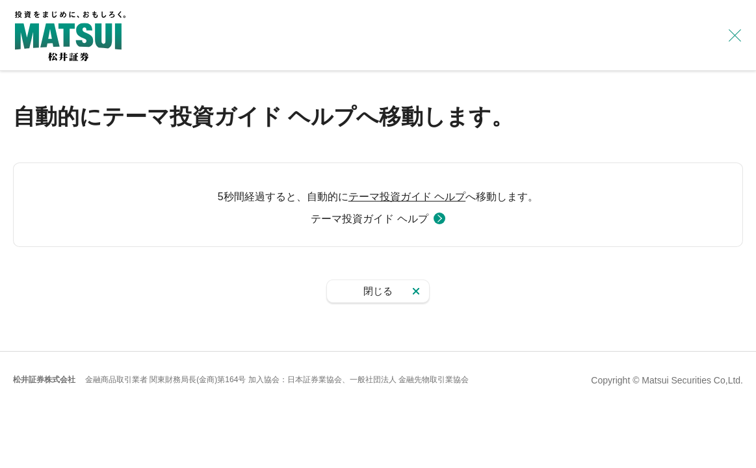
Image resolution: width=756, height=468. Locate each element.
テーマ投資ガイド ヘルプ (406, 196)
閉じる (378, 290)
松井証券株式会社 (44, 379)
